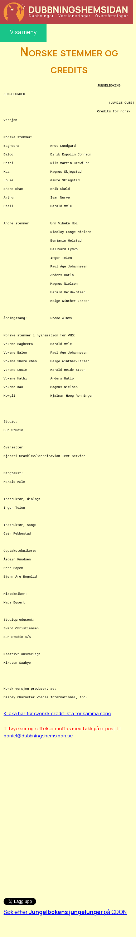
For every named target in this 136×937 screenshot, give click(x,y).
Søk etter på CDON (65, 912)
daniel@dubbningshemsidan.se (38, 735)
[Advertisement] (67, 814)
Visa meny (23, 32)
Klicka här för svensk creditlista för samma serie (57, 713)
